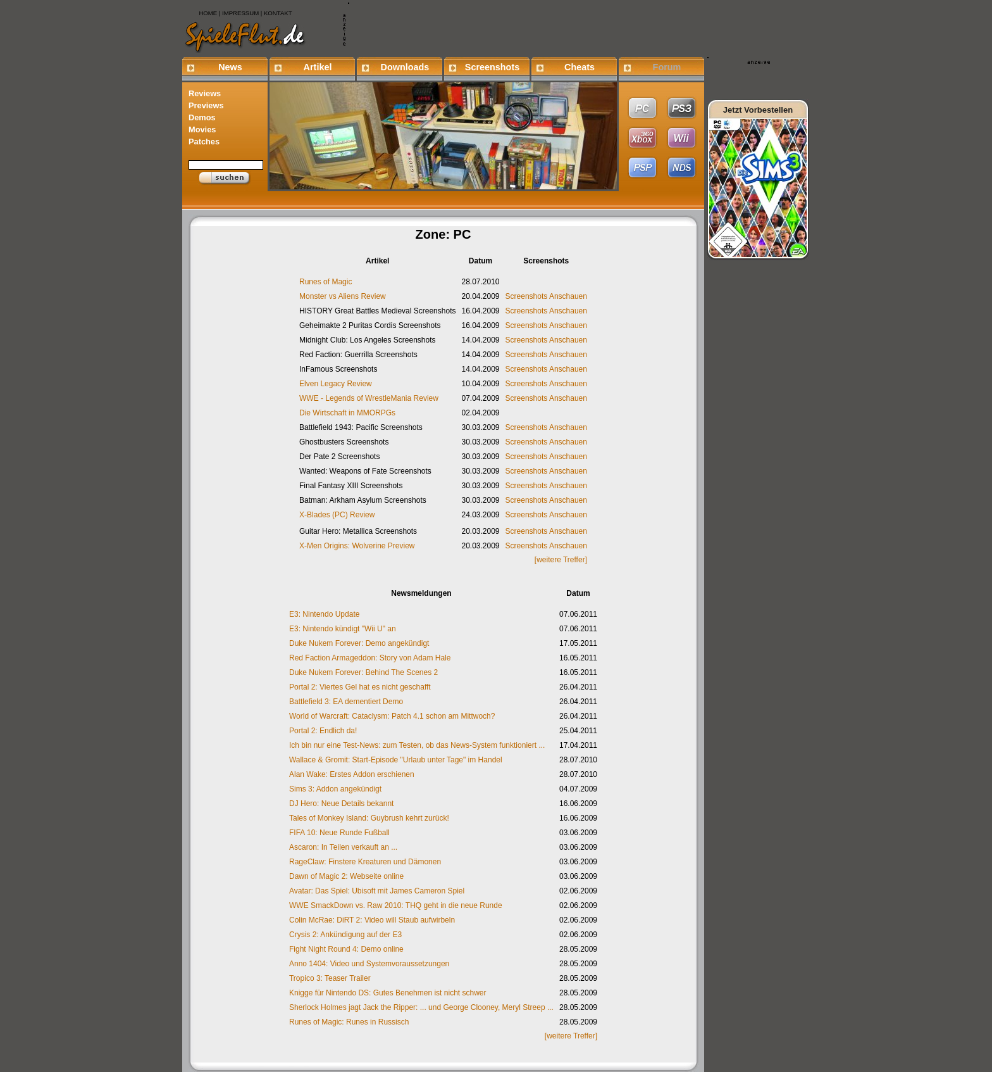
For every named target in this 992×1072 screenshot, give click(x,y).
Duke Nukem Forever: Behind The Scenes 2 (363, 672)
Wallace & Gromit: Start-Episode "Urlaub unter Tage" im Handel (395, 759)
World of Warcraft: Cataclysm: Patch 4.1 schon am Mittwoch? (392, 716)
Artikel (318, 67)
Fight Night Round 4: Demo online (346, 949)
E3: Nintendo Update (324, 614)
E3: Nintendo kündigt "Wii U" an (342, 628)
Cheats (579, 67)
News (230, 67)
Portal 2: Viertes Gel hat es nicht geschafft (360, 687)
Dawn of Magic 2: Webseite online (346, 876)
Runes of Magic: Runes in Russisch (349, 1022)
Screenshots (492, 67)
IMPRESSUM (240, 12)
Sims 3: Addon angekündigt (335, 789)
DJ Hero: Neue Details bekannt (341, 803)
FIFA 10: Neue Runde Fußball (339, 832)
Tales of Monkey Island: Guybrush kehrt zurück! (369, 818)
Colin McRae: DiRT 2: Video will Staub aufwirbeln (372, 920)
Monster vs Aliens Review (342, 296)
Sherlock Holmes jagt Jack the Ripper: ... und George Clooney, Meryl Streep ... (421, 1007)
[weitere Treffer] (561, 559)
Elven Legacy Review (335, 383)
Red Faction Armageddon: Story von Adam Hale (369, 657)
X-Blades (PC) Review (337, 514)
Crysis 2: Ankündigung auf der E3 (345, 934)
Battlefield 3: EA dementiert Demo (346, 701)
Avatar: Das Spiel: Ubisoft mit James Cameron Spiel (376, 890)
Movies (202, 129)
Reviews (205, 93)
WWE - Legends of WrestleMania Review (368, 398)
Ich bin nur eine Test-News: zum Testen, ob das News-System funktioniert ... (417, 745)
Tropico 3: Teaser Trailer (330, 978)
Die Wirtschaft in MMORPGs (347, 412)
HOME (208, 12)
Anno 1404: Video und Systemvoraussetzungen (369, 963)
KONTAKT (278, 12)
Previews (206, 105)
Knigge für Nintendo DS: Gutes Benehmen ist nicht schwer (388, 992)
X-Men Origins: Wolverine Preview (357, 545)
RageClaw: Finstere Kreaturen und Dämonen (365, 861)
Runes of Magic (325, 281)
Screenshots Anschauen (546, 296)
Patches (204, 141)
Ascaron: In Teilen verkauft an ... (343, 847)
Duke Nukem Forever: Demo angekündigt (359, 643)
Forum (667, 67)
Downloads (405, 67)
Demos (202, 117)
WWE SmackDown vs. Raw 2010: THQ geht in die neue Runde (395, 905)
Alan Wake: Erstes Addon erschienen (351, 774)
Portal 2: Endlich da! (323, 730)
